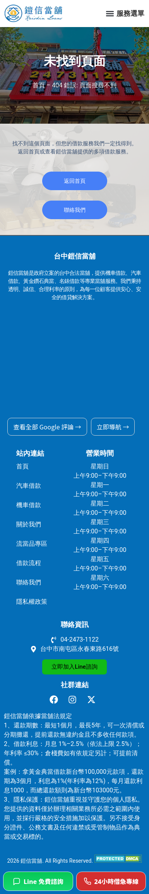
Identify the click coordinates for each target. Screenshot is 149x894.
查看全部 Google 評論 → (47, 426)
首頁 (39, 85)
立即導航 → (113, 426)
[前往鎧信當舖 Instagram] (74, 699)
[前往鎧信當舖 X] (93, 699)
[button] (109, 13)
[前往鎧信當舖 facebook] (56, 699)
